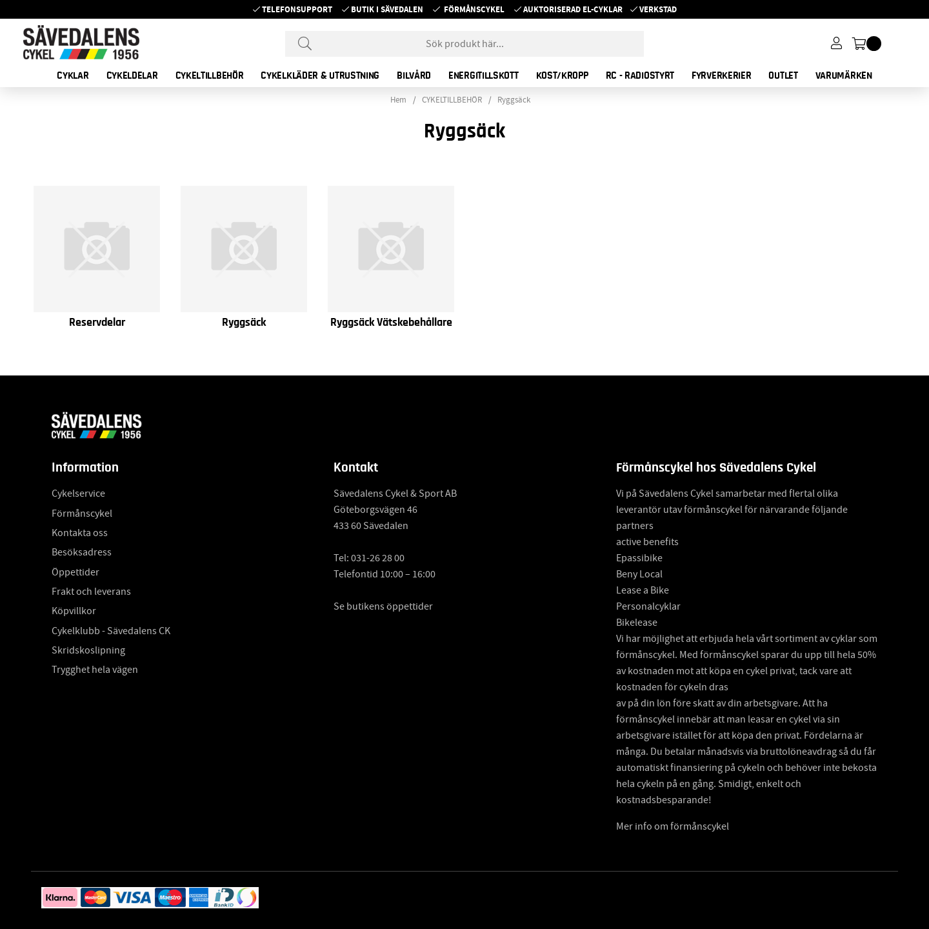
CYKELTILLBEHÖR (209, 75)
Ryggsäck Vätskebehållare (391, 322)
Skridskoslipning (88, 650)
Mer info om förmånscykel (672, 826)
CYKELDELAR (132, 75)
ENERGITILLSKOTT (483, 75)
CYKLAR (72, 75)
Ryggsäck (513, 100)
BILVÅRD (414, 75)
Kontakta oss (80, 532)
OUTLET (782, 75)
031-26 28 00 (378, 558)
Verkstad (658, 9)
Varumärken (843, 75)
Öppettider (75, 572)
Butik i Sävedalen (387, 9)
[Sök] (464, 44)
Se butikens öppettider (383, 606)
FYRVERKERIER (721, 75)
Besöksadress (82, 552)
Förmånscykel (474, 9)
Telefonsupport (297, 9)
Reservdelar (97, 322)
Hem (398, 100)
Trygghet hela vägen (95, 669)
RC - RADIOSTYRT (640, 75)
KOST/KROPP (562, 75)
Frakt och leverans (91, 591)
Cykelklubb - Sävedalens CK (111, 630)
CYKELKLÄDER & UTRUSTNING (320, 75)
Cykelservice (78, 493)
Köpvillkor (74, 610)
